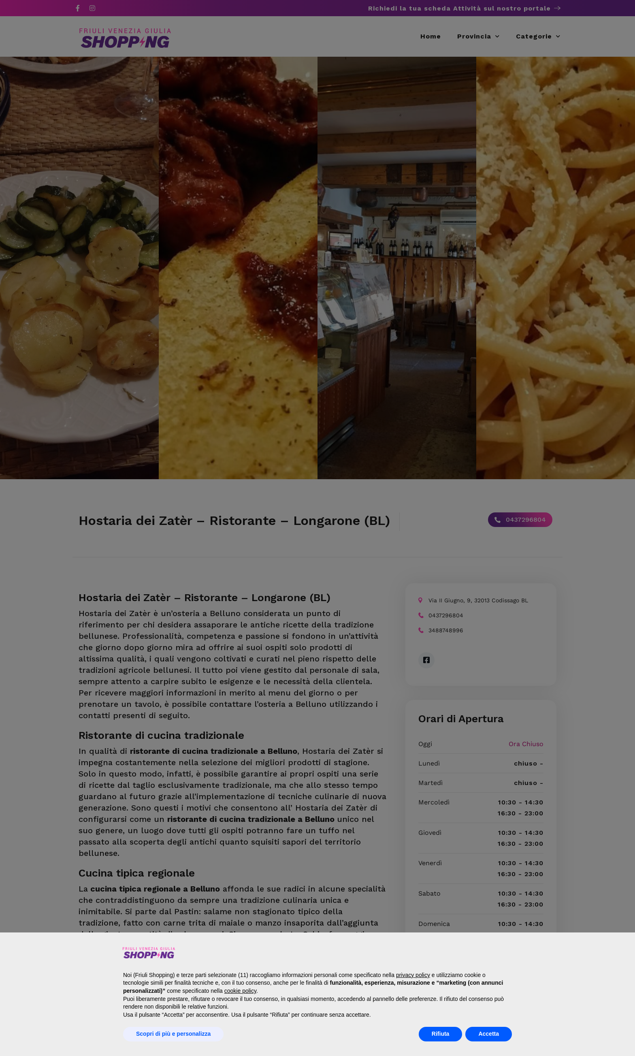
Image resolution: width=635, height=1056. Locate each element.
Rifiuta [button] (441, 1033)
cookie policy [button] (240, 991)
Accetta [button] (488, 1033)
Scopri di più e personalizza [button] (173, 1033)
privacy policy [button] (413, 975)
